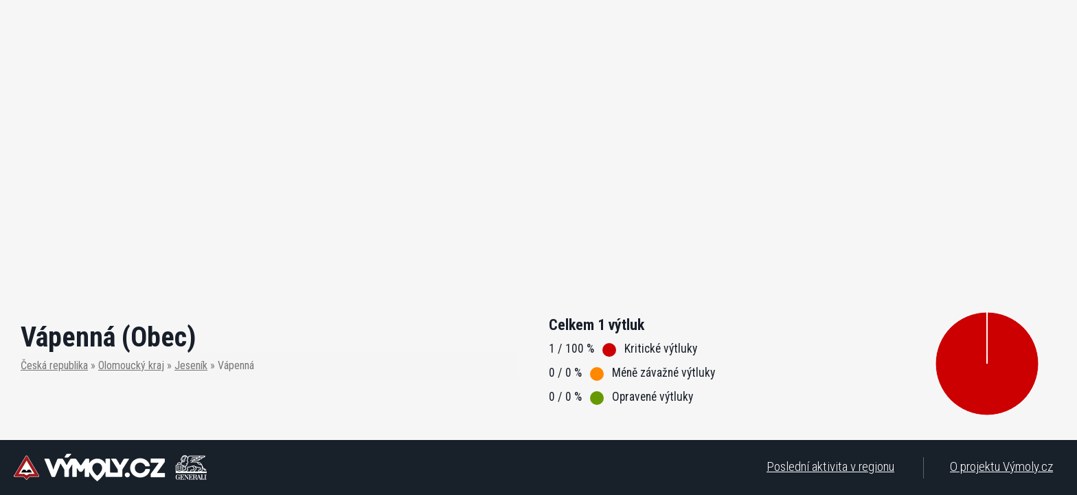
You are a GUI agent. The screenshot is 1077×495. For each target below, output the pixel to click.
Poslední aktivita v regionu (830, 466)
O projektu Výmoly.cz (1001, 466)
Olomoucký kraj (131, 365)
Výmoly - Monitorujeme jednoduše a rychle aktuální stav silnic (110, 467)
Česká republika (54, 365)
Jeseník (190, 365)
